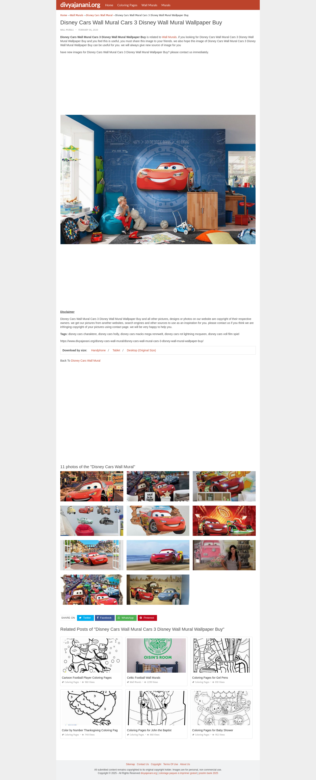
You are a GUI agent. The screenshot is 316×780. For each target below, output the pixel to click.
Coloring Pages (127, 5)
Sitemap (130, 764)
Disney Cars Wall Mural (85, 360)
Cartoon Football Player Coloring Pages (87, 677)
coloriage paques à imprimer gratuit (178, 773)
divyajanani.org (80, 4)
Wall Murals (149, 5)
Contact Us (143, 764)
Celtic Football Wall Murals (143, 677)
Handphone (98, 350)
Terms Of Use (170, 764)
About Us (185, 764)
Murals (165, 5)
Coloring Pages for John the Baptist (149, 730)
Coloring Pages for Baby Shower (212, 730)
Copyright (156, 764)
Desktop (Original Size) (141, 350)
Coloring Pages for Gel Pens (210, 677)
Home (109, 5)
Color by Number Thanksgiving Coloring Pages (91, 730)
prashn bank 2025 (208, 773)
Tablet (116, 350)
